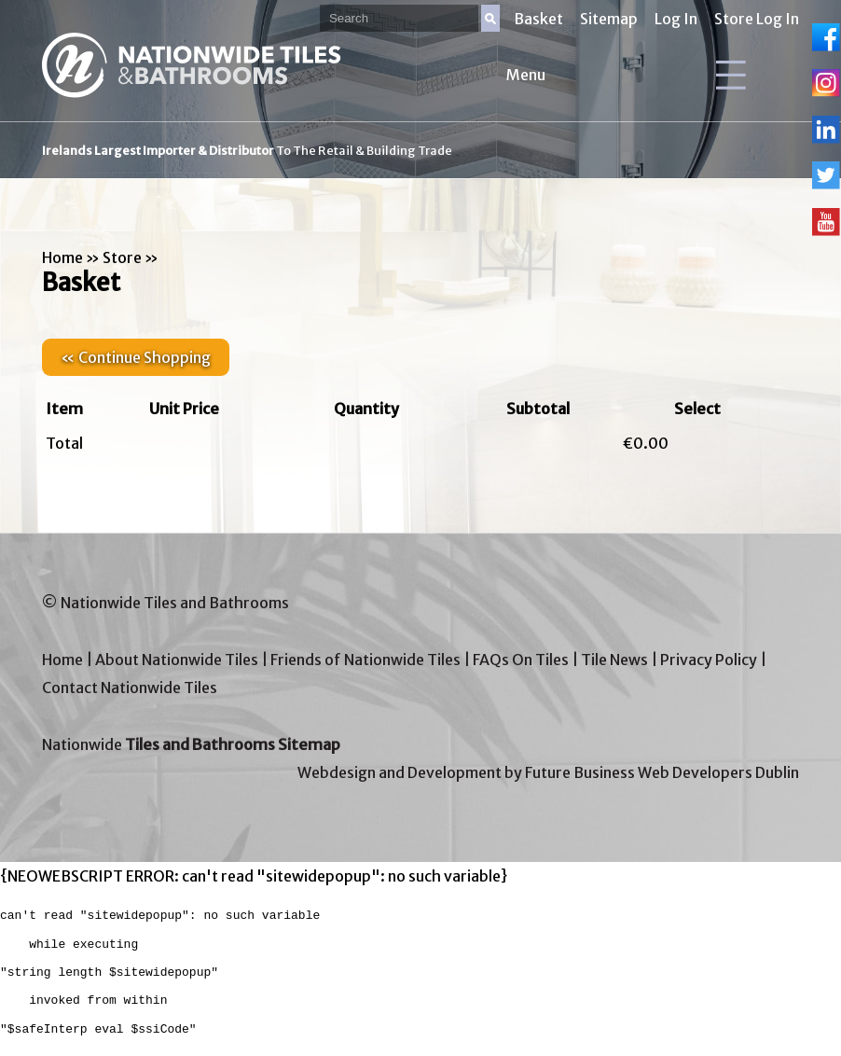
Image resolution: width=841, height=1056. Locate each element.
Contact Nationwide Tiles (129, 687)
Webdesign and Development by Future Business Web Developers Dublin (548, 772)
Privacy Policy (708, 659)
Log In (676, 18)
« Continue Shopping (136, 357)
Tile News (614, 659)
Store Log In (756, 18)
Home (62, 257)
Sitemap (609, 18)
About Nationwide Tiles (176, 659)
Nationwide (191, 744)
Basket (538, 18)
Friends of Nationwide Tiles (365, 659)
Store (122, 257)
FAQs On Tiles (521, 659)
